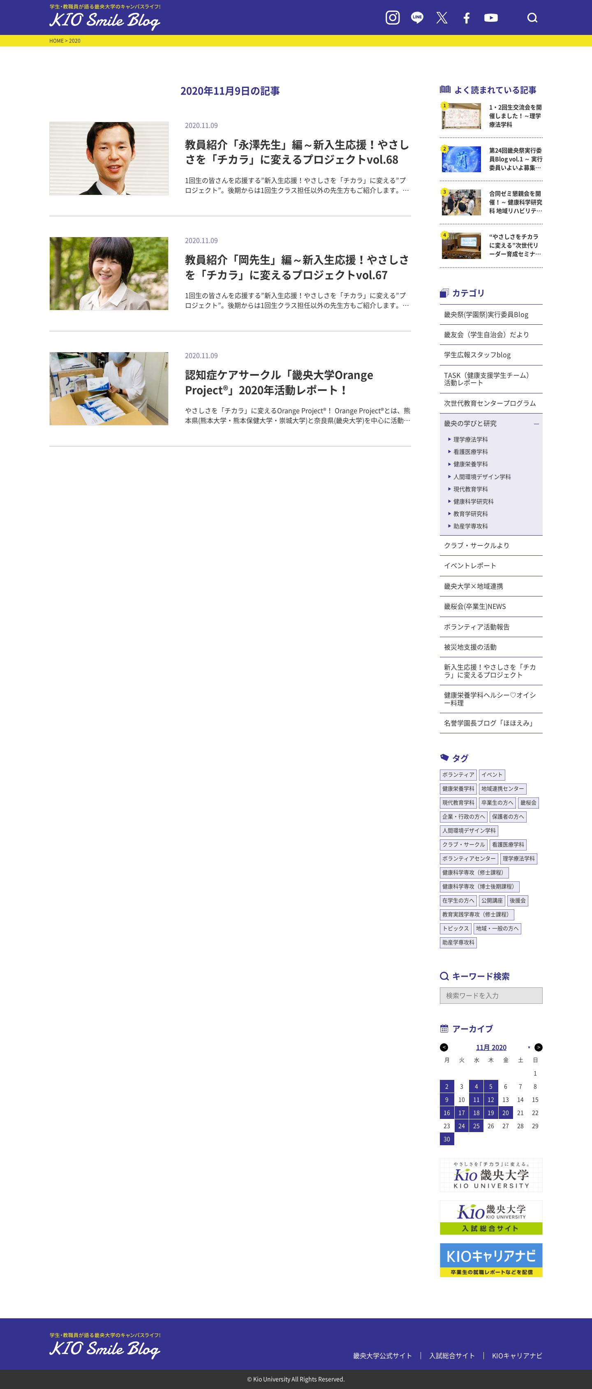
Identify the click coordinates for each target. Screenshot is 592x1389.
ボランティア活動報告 (477, 627)
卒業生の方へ (497, 802)
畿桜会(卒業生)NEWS (475, 606)
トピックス (455, 928)
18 (476, 1113)
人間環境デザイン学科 (482, 477)
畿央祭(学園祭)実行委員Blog (486, 314)
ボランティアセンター (469, 858)
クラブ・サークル (463, 844)
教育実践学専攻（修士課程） (477, 914)
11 (476, 1099)
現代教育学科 (470, 489)
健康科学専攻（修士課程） (474, 872)
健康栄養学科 (470, 464)
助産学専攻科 (470, 526)
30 (447, 1139)
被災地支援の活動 (470, 647)
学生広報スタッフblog (477, 354)
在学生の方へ (458, 900)
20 (505, 1113)
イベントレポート (470, 565)
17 (461, 1113)
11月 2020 (491, 1047)
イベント (492, 774)
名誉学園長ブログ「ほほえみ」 (490, 723)
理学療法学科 (470, 439)
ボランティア (458, 774)
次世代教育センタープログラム (490, 403)
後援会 (518, 900)
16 (447, 1113)
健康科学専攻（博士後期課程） (479, 886)
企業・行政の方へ (463, 816)
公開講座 (492, 900)
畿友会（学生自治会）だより (487, 334)
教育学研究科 (470, 514)
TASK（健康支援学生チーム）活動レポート (488, 379)
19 (491, 1113)
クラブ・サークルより (477, 545)
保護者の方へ (508, 816)
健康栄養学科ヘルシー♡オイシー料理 (490, 699)
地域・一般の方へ (497, 928)
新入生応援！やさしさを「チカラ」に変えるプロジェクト (490, 671)
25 (476, 1126)
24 (461, 1126)
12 (491, 1099)
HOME (56, 40)
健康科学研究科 (473, 501)
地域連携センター (502, 788)
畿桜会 (528, 802)
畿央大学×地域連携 (473, 586)
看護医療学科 (470, 452)
